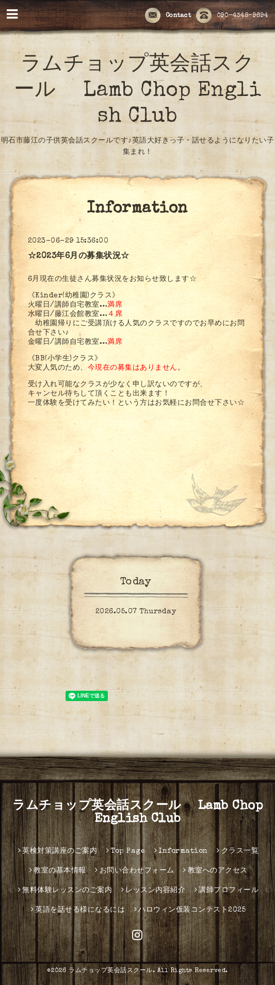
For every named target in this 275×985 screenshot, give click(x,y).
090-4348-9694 (232, 16)
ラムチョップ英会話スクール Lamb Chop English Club (138, 91)
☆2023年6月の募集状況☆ (79, 256)
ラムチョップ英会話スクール (111, 971)
